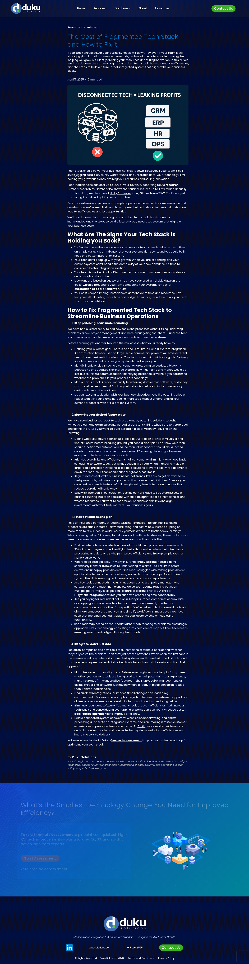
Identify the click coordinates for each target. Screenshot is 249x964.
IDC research (169, 185)
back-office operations (91, 714)
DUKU (141, 726)
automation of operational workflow (100, 289)
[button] (100, 8)
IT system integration (89, 595)
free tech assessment (126, 740)
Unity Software (120, 193)
